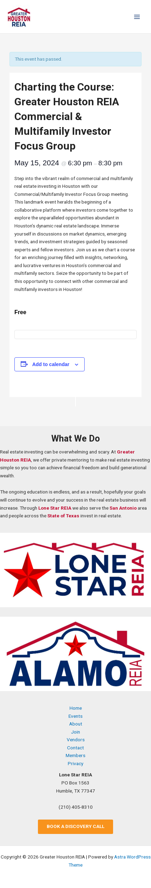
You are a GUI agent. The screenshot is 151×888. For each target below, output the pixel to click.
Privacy (75, 763)
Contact (75, 747)
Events (75, 716)
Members (75, 755)
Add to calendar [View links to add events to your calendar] (51, 364)
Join (75, 732)
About (75, 724)
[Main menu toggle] (137, 16)
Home (76, 708)
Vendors (76, 739)
